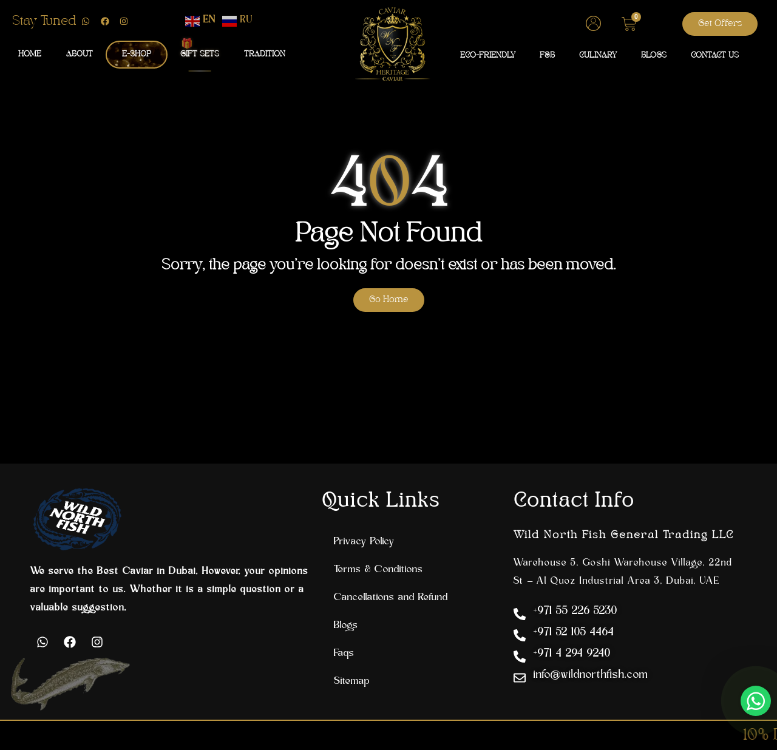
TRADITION (264, 54)
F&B (547, 55)
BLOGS (654, 55)
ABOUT (79, 54)
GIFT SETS (199, 54)
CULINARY (598, 55)
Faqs (344, 653)
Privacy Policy (364, 542)
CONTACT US (715, 55)
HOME (29, 54)
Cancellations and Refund (391, 598)
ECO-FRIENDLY (487, 55)
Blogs (346, 625)
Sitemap (352, 681)
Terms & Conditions (378, 570)
